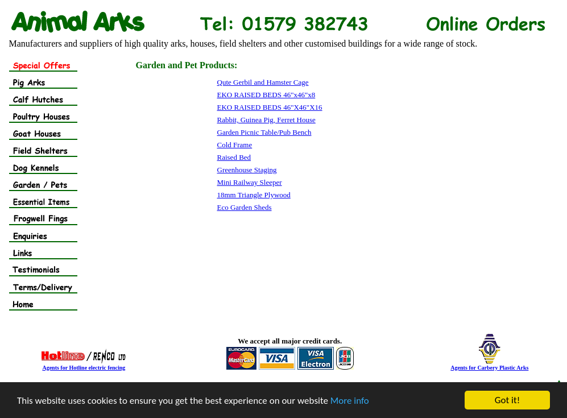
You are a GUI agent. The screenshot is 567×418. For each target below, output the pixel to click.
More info (349, 401)
